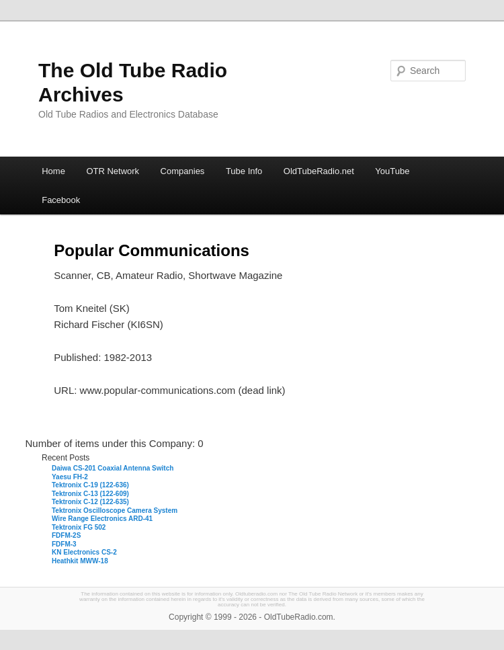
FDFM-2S (66, 535)
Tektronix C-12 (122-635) (90, 501)
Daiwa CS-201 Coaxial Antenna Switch (112, 468)
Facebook (61, 200)
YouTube (392, 171)
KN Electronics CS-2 (84, 552)
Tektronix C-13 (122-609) (90, 493)
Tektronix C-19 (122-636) (90, 485)
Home (53, 171)
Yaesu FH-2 (70, 477)
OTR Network (112, 171)
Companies (183, 171)
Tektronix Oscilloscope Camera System (114, 510)
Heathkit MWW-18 (80, 561)
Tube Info (244, 171)
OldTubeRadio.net (319, 171)
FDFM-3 (64, 544)
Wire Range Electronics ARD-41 (102, 518)
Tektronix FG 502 (79, 527)
